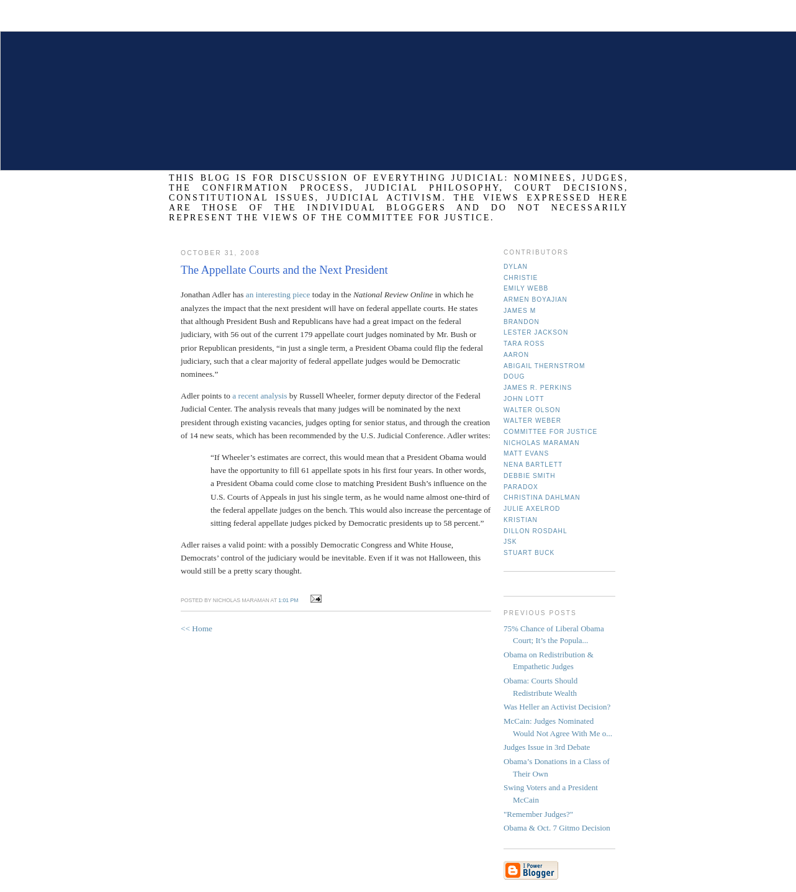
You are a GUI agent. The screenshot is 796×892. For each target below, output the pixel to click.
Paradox (521, 487)
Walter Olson (532, 410)
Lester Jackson (536, 332)
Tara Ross (524, 343)
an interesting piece (278, 294)
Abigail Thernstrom (544, 366)
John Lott (524, 398)
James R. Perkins (538, 387)
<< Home (196, 628)
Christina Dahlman (542, 497)
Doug (514, 376)
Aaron (516, 354)
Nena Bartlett (533, 464)
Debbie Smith (530, 475)
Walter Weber (532, 420)
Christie (521, 277)
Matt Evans (526, 453)
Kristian (521, 519)
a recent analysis (259, 395)
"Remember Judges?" (538, 814)
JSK (510, 541)
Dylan (516, 266)
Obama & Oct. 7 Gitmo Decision (557, 827)
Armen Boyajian (536, 299)
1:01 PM (288, 600)
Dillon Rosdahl (536, 531)
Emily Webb (526, 288)
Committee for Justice (550, 431)
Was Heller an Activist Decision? (557, 706)
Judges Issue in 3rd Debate (547, 747)
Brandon (522, 321)
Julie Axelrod (532, 508)
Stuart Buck (529, 552)
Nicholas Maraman (542, 442)
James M (520, 310)
